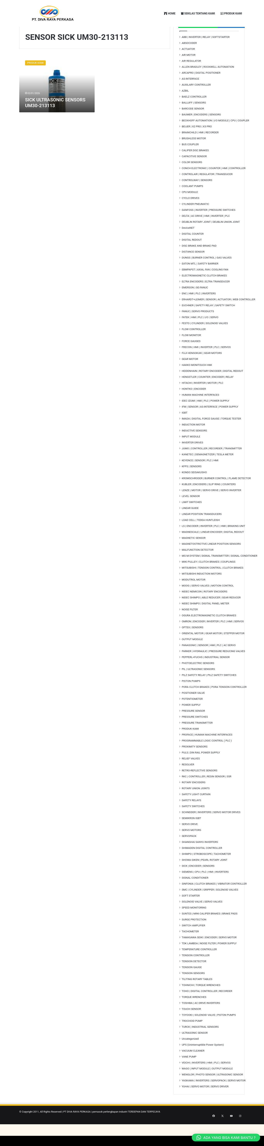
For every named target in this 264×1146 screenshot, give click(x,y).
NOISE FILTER (190, 624)
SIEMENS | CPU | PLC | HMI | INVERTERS (205, 886)
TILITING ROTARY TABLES (197, 993)
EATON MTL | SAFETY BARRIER (200, 278)
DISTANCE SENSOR (193, 266)
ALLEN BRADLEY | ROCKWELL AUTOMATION (208, 81)
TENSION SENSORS (193, 987)
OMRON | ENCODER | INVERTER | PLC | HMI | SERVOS (213, 636)
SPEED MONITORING (194, 922)
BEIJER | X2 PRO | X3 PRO (197, 141)
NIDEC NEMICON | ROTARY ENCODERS (204, 606)
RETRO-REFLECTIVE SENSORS (199, 785)
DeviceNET (188, 242)
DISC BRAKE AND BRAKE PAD (199, 260)
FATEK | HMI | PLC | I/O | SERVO (200, 332)
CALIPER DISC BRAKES (195, 165)
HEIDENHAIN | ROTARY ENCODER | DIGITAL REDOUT (212, 385)
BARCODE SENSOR (193, 123)
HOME (169, 13)
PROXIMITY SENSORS (194, 761)
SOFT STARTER (191, 910)
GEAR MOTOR (190, 373)
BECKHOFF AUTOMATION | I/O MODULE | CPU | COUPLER (215, 135)
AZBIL (185, 105)
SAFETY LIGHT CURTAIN (196, 809)
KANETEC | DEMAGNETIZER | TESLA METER (207, 469)
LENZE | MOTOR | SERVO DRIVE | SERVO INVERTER (211, 504)
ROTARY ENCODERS (193, 797)
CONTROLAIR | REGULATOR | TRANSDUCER (207, 188)
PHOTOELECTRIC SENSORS (198, 677)
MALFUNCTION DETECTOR (198, 564)
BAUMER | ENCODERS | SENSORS (201, 129)
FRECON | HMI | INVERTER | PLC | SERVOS (206, 361)
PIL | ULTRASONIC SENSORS (198, 683)
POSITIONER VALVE (193, 707)
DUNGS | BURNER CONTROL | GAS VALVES (207, 272)
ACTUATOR (188, 63)
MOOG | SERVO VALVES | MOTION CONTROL (208, 600)
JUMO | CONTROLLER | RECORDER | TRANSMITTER (212, 463)
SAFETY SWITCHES (193, 820)
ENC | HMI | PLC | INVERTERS (199, 308)
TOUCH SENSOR (191, 1023)
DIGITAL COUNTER (193, 248)
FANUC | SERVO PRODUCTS (198, 326)
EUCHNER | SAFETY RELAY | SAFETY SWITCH (208, 320)
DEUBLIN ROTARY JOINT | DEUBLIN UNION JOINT (211, 236)
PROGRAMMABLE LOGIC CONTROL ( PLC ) (207, 755)
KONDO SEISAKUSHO (194, 487)
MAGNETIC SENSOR (193, 552)
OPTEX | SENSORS (192, 642)
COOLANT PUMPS (192, 200)
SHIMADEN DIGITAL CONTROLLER (202, 862)
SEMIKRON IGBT (191, 832)
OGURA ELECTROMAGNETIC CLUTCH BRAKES (209, 630)
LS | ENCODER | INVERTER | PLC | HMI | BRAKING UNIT (213, 540)
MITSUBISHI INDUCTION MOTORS (202, 588)
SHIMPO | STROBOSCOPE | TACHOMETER (206, 868)
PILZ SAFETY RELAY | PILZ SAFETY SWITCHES (209, 689)
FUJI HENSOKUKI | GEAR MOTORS (202, 367)
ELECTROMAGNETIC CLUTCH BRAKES (204, 290)
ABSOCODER (189, 57)
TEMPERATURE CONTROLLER (199, 964)
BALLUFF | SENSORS (194, 117)
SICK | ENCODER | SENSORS (198, 880)
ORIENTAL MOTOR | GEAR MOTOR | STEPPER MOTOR (213, 648)
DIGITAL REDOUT (192, 254)
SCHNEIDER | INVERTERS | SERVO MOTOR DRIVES (211, 826)
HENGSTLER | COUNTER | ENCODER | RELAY (207, 391)
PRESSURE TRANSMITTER (197, 737)
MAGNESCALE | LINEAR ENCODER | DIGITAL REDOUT (213, 546)
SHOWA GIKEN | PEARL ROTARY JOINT (204, 874)
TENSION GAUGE (192, 981)
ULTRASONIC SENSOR (195, 1047)
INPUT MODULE (191, 451)
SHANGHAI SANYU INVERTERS (200, 856)
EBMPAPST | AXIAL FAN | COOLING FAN (205, 284)
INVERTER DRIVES (192, 457)
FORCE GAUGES (191, 355)
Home (30, 40)
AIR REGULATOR (191, 75)
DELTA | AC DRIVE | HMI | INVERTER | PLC (206, 230)
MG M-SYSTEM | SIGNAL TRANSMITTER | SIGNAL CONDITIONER (219, 570)
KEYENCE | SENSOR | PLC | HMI (200, 475)
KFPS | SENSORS (191, 481)
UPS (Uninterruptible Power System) (203, 1059)
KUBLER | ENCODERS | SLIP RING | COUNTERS (209, 498)
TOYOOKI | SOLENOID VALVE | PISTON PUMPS (209, 1029)
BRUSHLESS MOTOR (194, 153)
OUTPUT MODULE (192, 654)
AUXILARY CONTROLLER (196, 99)
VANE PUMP (189, 1071)
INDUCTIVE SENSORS (194, 445)
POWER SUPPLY (191, 719)
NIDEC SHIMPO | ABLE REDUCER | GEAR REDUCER (211, 612)
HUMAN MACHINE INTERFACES (200, 409)
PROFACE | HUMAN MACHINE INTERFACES (207, 749)
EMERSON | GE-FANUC (195, 302)
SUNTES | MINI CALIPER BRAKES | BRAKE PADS (209, 928)
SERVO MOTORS (191, 844)
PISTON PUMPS (191, 695)
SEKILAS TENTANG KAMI (198, 13)
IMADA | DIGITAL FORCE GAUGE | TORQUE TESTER (211, 433)
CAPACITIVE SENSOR (194, 171)
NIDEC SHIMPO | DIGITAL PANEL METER (205, 618)
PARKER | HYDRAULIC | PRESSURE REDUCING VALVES (213, 665)
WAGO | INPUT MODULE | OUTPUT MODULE (207, 1083)
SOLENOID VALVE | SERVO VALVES (202, 916)
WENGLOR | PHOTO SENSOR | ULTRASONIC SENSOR (212, 1089)
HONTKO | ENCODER (194, 403)
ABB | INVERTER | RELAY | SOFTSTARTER (206, 51)
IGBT (184, 427)
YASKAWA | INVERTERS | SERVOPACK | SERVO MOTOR (214, 1095)
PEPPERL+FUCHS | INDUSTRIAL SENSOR (206, 671)
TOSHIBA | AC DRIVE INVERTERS (201, 1017)
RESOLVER (188, 779)
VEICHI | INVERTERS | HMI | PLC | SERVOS (206, 1077)
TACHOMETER (190, 946)
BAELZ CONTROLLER (194, 111)
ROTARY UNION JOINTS (196, 803)
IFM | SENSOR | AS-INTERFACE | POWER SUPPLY (210, 421)
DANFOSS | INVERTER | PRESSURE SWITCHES (208, 224)
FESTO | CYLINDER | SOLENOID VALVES (205, 337)
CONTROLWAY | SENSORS (197, 194)
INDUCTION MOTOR (193, 439)
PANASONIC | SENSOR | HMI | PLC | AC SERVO (209, 659)
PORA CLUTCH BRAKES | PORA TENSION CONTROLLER (214, 701)
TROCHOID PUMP (192, 1035)
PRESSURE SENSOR (193, 725)
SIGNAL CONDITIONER (195, 892)
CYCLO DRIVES (190, 212)
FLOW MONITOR (191, 349)
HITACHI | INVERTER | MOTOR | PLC (202, 397)
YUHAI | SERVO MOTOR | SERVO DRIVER (205, 1101)
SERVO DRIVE (190, 838)
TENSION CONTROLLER (196, 970)
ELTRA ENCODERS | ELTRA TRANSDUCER (206, 296)
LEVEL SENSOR (191, 510)
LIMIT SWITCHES (192, 516)
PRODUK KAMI (231, 13)
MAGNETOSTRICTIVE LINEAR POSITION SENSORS (211, 558)
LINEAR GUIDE (190, 522)
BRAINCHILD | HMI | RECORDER (200, 147)
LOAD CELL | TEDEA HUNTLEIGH (201, 534)
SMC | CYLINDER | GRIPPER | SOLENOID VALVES (210, 904)
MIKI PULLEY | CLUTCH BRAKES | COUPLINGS (208, 576)
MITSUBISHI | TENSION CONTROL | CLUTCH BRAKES (212, 582)
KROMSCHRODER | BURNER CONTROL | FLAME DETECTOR (216, 493)
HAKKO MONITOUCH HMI (197, 379)
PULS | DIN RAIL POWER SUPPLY (201, 767)
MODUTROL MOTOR (193, 594)
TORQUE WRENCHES (194, 1011)
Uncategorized (190, 1053)
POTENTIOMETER (192, 713)
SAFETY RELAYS (191, 815)
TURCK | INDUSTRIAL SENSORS (200, 1041)
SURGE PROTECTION (194, 934)
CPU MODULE (190, 206)
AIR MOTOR (188, 69)
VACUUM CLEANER (193, 1065)
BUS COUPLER (190, 159)
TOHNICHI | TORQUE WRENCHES (201, 999)
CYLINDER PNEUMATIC (195, 218)
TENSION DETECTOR (194, 976)
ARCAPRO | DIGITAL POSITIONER (201, 87)
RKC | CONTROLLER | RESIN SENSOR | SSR (206, 791)
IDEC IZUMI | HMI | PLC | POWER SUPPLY (205, 415)
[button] (226, 1137)
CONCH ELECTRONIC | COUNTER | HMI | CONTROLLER (214, 182)
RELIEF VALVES (191, 773)
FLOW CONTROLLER (194, 343)
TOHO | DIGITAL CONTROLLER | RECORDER (207, 1005)
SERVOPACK (189, 850)
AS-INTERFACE (190, 93)
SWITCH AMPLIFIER (193, 940)
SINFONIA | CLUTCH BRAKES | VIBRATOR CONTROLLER (214, 898)
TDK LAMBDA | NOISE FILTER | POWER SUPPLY (209, 958)
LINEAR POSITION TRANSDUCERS (202, 528)
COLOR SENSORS (192, 176)
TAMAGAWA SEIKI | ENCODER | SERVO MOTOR (209, 952)
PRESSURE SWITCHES (195, 731)
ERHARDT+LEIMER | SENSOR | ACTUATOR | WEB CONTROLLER (218, 314)
